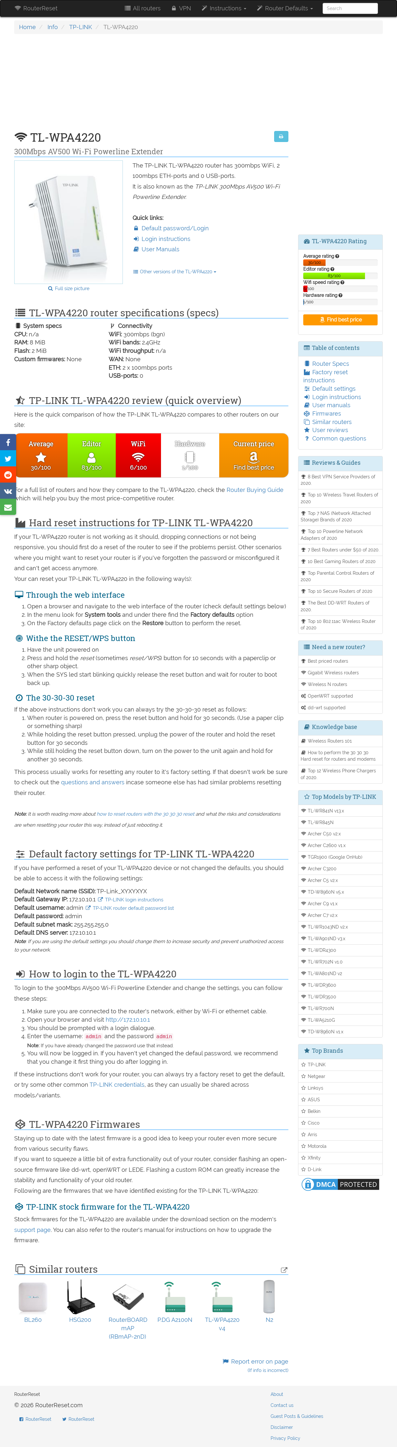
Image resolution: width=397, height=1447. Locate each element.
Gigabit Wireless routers (330, 672)
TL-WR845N (317, 822)
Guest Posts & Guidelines (297, 1416)
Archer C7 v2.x (319, 915)
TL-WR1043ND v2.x (324, 927)
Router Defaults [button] (284, 8)
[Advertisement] (151, 85)
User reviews (325, 430)
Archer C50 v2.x (321, 833)
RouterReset (36, 8)
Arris (309, 1134)
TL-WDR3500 (319, 996)
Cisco (310, 1123)
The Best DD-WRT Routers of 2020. (335, 606)
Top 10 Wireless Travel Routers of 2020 (340, 498)
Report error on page (255, 1365)
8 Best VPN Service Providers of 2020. (338, 480)
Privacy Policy (285, 1438)
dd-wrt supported (323, 707)
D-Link (311, 1169)
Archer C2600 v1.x (323, 845)
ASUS (310, 1099)
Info (53, 27)
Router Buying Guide (255, 489)
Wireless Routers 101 (326, 741)
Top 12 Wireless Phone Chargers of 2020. (338, 774)
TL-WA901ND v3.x (323, 938)
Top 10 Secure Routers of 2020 (337, 591)
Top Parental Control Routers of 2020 (338, 576)
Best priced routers (325, 661)
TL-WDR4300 (319, 950)
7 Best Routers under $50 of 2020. (340, 549)
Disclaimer (282, 1427)
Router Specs (326, 363)
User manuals (326, 405)
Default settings (329, 388)
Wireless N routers (324, 684)
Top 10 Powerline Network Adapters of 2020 (332, 534)
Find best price (340, 320)
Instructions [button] (223, 8)
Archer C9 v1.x (319, 903)
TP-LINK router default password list (129, 908)
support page (32, 1229)
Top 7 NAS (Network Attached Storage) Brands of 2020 (336, 516)
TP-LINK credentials (117, 1084)
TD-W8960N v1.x (322, 1031)
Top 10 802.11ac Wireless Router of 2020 (338, 624)
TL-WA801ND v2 (321, 973)
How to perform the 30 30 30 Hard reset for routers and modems (338, 756)
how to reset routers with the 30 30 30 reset (145, 814)
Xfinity (311, 1157)
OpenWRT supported (327, 696)
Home (27, 27)
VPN (180, 8)
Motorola (314, 1146)
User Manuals (156, 249)
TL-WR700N (317, 1008)
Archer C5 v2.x (319, 880)
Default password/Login (171, 228)
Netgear (313, 1076)
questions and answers (93, 782)
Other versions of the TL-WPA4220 (174, 271)
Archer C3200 (319, 868)
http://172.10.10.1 (128, 1019)
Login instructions (161, 238)
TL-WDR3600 (319, 985)
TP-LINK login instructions (130, 900)
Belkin (311, 1111)
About (277, 1394)
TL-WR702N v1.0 (322, 961)
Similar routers (327, 422)
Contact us (282, 1405)
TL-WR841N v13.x (322, 810)
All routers (142, 8)
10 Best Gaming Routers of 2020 (338, 561)
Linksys (312, 1088)
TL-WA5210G (318, 1020)
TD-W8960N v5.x (322, 892)
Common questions (334, 438)
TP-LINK (80, 27)
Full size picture (68, 288)
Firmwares (322, 413)
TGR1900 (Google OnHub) (332, 857)
